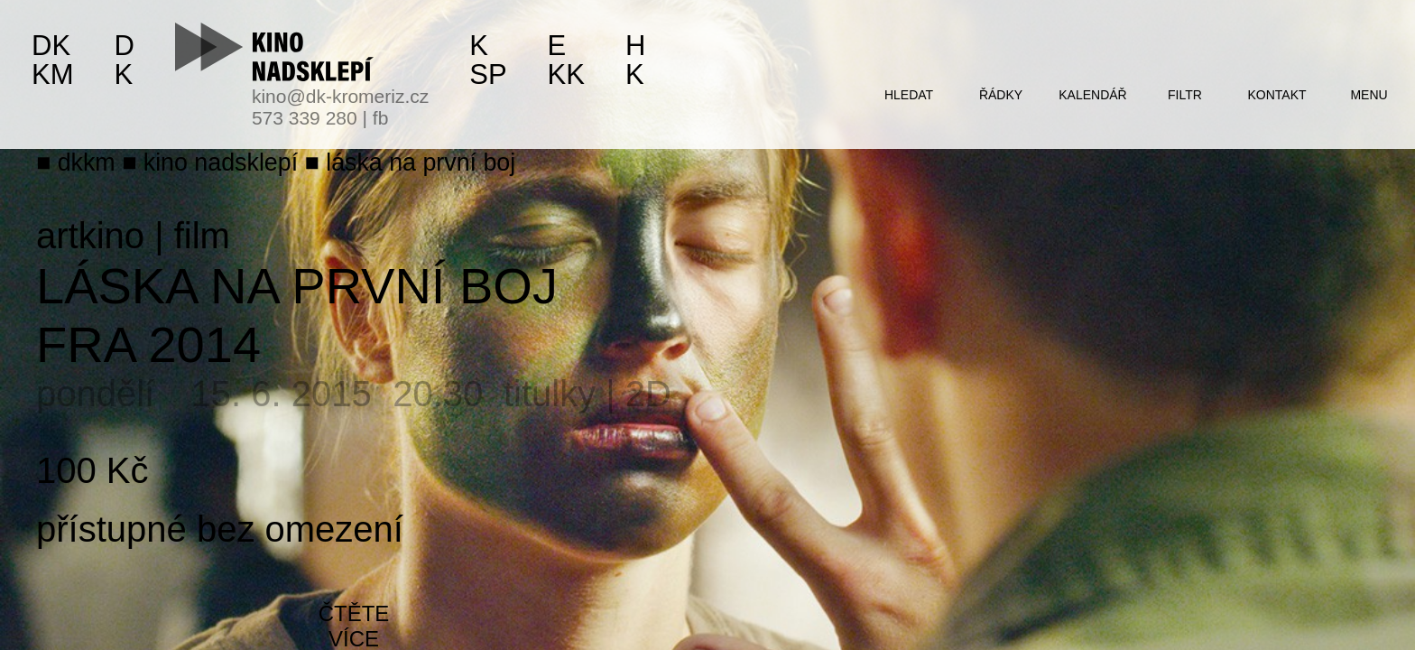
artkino (90, 235)
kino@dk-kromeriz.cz (340, 96)
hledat (908, 95)
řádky (1000, 95)
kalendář (1092, 95)
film (202, 235)
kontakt (1276, 95)
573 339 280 (304, 117)
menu (1368, 95)
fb (381, 117)
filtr (1185, 95)
